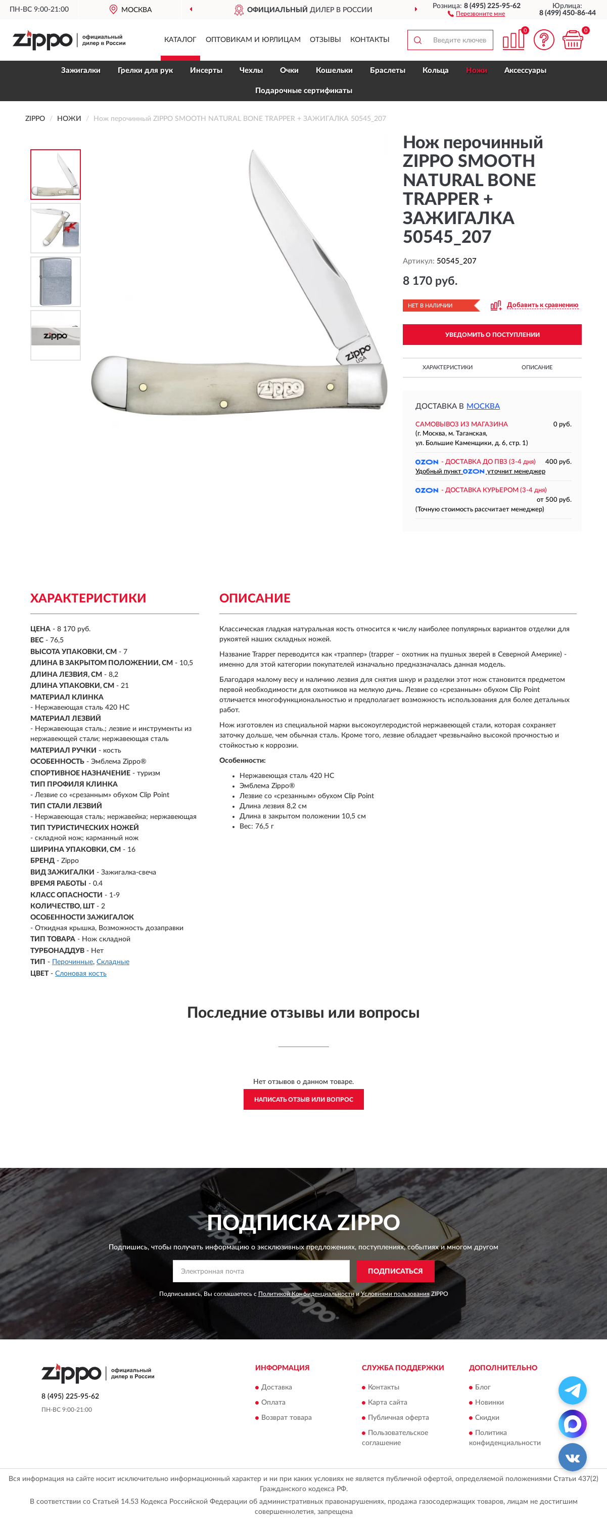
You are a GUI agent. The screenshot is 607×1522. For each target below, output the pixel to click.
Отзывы (325, 40)
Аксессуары (525, 70)
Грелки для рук (145, 70)
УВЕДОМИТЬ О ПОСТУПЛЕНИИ (492, 335)
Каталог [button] (180, 40)
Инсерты (206, 70)
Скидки (487, 1417)
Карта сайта (387, 1402)
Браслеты (387, 70)
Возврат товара (286, 1417)
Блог (483, 1387)
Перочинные (72, 962)
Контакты (370, 40)
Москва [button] (483, 406)
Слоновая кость (81, 973)
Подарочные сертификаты (303, 91)
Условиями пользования (395, 1294)
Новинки (489, 1402)
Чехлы (251, 70)
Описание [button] (537, 367)
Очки (289, 70)
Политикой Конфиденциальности (306, 1294)
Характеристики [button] (448, 367)
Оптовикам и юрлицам (253, 40)
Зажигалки (81, 70)
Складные (113, 962)
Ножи (476, 70)
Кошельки (334, 70)
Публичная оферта (398, 1417)
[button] (476, 13)
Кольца (436, 70)
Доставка (276, 1387)
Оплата (273, 1402)
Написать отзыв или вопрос (303, 1100)
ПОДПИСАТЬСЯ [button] (395, 1271)
